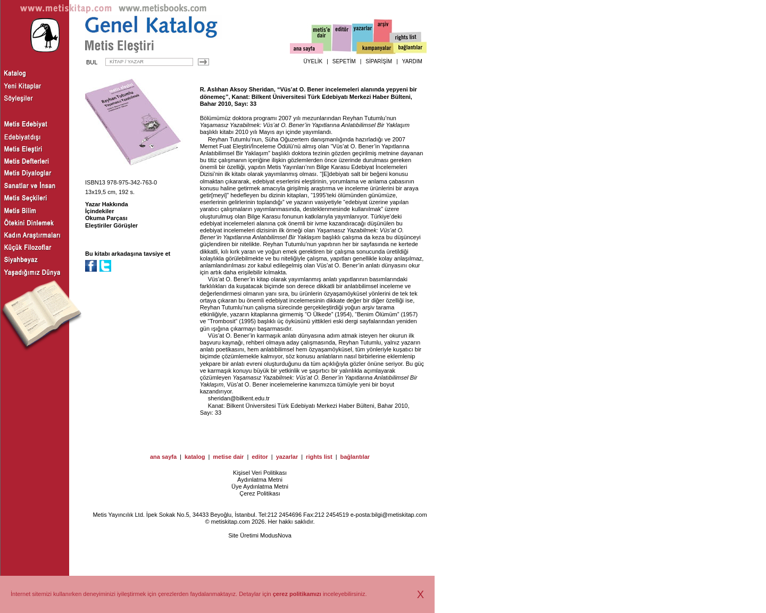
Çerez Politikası (259, 493)
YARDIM (412, 61)
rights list (319, 457)
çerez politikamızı (297, 594)
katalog (195, 457)
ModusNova (276, 535)
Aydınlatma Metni (259, 479)
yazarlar (287, 457)
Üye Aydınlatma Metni (259, 486)
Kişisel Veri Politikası (260, 472)
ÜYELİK (313, 61)
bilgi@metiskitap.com (399, 514)
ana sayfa (163, 457)
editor (260, 457)
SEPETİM (344, 61)
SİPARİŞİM (378, 61)
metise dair (228, 457)
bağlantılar (355, 457)
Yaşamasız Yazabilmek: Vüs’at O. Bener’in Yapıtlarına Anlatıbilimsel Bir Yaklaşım (305, 125)
